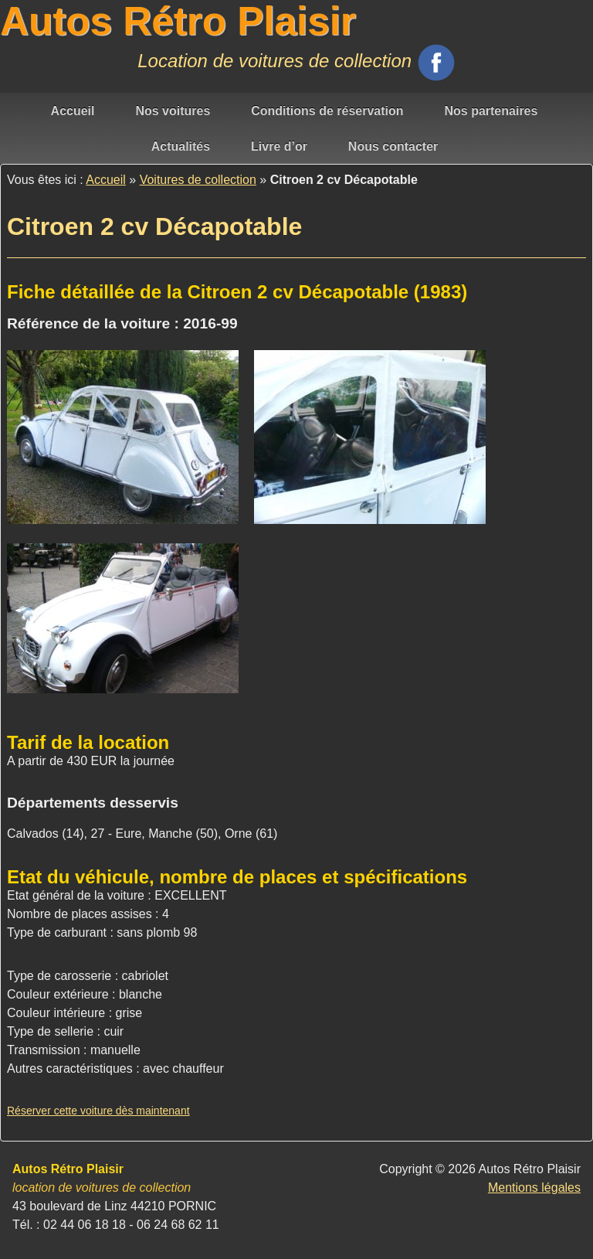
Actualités (180, 146)
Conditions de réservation (327, 110)
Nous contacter (393, 146)
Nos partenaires (490, 110)
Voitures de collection (198, 179)
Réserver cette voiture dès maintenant (98, 1110)
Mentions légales (534, 1187)
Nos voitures (172, 110)
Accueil (73, 110)
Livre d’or (279, 146)
